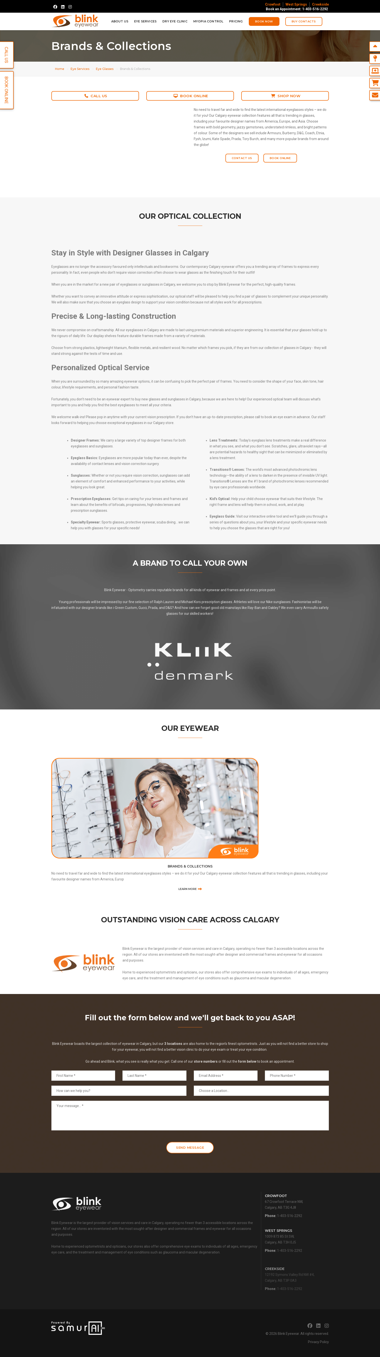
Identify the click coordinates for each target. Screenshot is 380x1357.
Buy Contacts (304, 21)
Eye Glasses (104, 69)
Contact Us (242, 158)
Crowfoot (272, 4)
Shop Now (286, 96)
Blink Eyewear (288, 1334)
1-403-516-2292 (289, 1229)
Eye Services (145, 21)
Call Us (95, 96)
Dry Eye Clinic (174, 21)
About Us (119, 21)
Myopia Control (208, 21)
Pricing (236, 21)
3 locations (173, 1063)
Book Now (264, 21)
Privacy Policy (318, 1342)
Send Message (190, 1147)
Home (59, 69)
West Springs (296, 4)
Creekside (320, 4)
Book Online (191, 96)
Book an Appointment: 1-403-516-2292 (297, 9)
